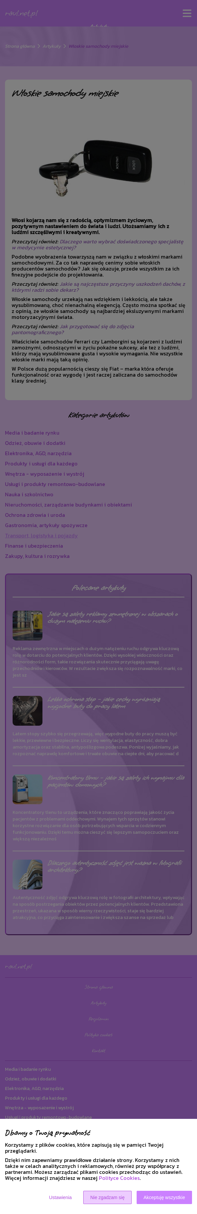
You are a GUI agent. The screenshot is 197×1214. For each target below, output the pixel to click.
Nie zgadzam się (107, 1197)
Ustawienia (60, 1197)
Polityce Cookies (119, 1178)
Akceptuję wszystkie (164, 1197)
